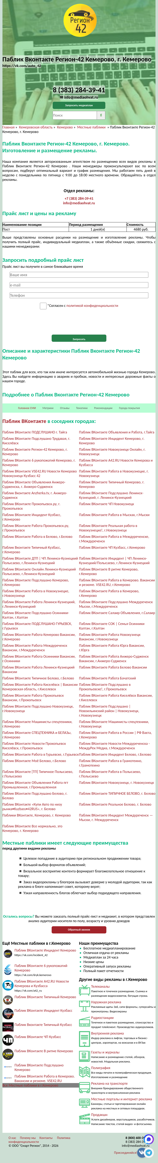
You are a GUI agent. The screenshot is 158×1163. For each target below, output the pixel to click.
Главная (8, 127)
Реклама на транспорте (109, 1083)
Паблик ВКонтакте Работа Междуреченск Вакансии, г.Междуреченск (34, 647)
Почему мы (28, 1138)
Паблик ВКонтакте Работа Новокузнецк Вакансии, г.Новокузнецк (110, 636)
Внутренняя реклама (107, 1033)
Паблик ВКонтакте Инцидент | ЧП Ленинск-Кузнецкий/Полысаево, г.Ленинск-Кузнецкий (114, 560)
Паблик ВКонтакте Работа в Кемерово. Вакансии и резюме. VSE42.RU (45, 1078)
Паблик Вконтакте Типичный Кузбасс (43, 1024)
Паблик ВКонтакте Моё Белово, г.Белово (34, 761)
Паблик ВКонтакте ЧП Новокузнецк (106, 504)
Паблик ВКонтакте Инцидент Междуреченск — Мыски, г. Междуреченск (116, 817)
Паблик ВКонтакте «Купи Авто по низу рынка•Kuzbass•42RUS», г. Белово (32, 806)
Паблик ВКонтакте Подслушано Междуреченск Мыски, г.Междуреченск (116, 604)
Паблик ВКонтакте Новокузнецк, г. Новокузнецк (116, 782)
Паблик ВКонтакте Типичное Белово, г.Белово (38, 678)
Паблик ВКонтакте (24, 421)
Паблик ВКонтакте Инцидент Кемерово (45, 950)
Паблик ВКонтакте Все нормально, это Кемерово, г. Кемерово (32, 828)
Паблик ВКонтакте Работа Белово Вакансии (113, 667)
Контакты (46, 1138)
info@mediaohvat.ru (79, 203)
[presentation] (79, 322)
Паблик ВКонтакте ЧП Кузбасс (38, 1037)
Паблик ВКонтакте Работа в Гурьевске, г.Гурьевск (40, 754)
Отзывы (65, 408)
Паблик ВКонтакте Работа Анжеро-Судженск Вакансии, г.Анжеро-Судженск (114, 658)
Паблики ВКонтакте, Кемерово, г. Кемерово (36, 815)
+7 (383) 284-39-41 (79, 198)
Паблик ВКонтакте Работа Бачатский (107, 678)
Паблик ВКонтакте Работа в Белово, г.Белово (37, 536)
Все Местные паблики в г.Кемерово (30, 1085)
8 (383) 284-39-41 (138, 1142)
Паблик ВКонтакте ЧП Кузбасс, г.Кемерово (112, 547)
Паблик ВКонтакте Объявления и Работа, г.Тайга (116, 432)
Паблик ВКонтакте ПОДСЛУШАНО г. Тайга (34, 432)
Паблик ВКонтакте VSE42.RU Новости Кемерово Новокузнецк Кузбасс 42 (39, 473)
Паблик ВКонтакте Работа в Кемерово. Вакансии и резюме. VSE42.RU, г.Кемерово (117, 582)
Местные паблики (91, 127)
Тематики (82, 408)
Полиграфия (100, 1068)
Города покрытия (129, 408)
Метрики (47, 408)
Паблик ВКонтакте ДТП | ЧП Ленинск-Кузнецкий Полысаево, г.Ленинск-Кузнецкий (40, 560)
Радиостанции (102, 1017)
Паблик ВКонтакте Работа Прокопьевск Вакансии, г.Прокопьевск (33, 697)
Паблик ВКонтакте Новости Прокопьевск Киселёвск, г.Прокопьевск (34, 745)
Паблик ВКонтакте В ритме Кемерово (44, 1051)
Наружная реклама (106, 1002)
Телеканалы (100, 986)
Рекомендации (103, 408)
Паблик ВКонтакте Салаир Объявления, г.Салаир (117, 613)
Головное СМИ (27, 408)
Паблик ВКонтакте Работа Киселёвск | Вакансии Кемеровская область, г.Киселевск (40, 686)
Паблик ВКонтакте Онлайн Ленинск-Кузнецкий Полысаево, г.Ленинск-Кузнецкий (39, 571)
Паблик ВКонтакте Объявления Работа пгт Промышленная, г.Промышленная (35, 784)
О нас (12, 1138)
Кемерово (65, 127)
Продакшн (99, 1114)
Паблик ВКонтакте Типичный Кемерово (45, 997)
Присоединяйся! (125, 1153)
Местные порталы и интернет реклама (121, 1099)
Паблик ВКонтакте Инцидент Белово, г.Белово (115, 754)
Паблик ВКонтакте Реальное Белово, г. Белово (115, 804)
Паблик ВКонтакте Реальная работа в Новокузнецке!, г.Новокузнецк (108, 527)
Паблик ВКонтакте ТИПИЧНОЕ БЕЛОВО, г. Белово (117, 793)
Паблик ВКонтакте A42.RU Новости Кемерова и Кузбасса (42, 983)
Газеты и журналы (105, 1052)
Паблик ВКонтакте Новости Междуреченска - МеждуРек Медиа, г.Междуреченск (114, 745)
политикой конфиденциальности (92, 306)
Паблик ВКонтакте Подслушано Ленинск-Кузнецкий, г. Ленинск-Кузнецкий (111, 495)
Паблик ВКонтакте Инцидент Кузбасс (43, 1010)
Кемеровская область (36, 127)
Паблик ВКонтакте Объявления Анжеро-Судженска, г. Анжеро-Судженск (34, 484)
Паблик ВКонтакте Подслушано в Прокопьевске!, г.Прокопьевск (105, 686)
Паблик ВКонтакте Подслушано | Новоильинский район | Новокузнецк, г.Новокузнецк (109, 711)
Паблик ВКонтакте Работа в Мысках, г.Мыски (114, 515)
